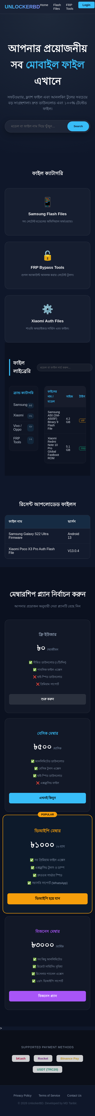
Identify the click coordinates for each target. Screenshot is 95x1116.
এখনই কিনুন (47, 798)
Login (86, 5)
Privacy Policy (23, 1095)
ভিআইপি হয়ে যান (47, 898)
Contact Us (74, 1095)
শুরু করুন (47, 699)
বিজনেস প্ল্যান (47, 996)
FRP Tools (69, 6)
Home (44, 5)
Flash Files (57, 6)
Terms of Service (49, 1095)
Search (78, 126)
